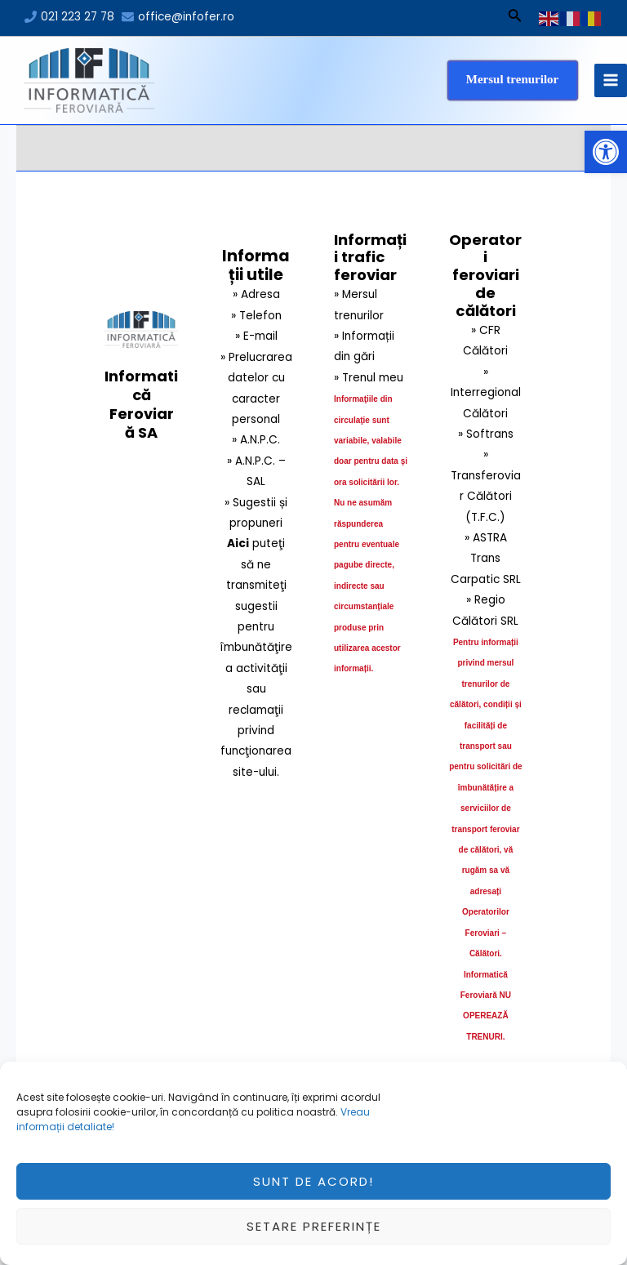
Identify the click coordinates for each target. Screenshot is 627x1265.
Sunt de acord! (313, 1189)
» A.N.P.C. (256, 440)
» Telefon (256, 315)
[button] (606, 152)
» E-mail (256, 336)
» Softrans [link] (486, 434)
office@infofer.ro (186, 16)
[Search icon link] (515, 18)
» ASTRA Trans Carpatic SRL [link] (486, 558)
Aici (238, 543)
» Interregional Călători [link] (486, 392)
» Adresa (256, 294)
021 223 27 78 (77, 16)
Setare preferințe (314, 1234)
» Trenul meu (368, 377)
